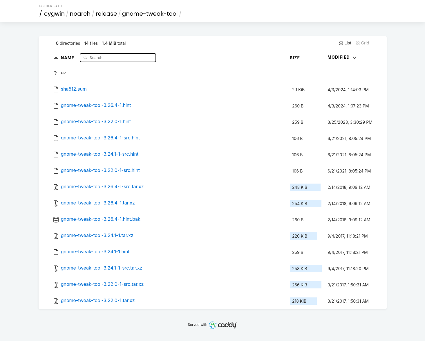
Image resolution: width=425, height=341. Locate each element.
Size (295, 57)
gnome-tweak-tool (150, 14)
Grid (362, 43)
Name (68, 57)
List (345, 43)
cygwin (54, 14)
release (106, 14)
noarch (80, 14)
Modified (343, 57)
